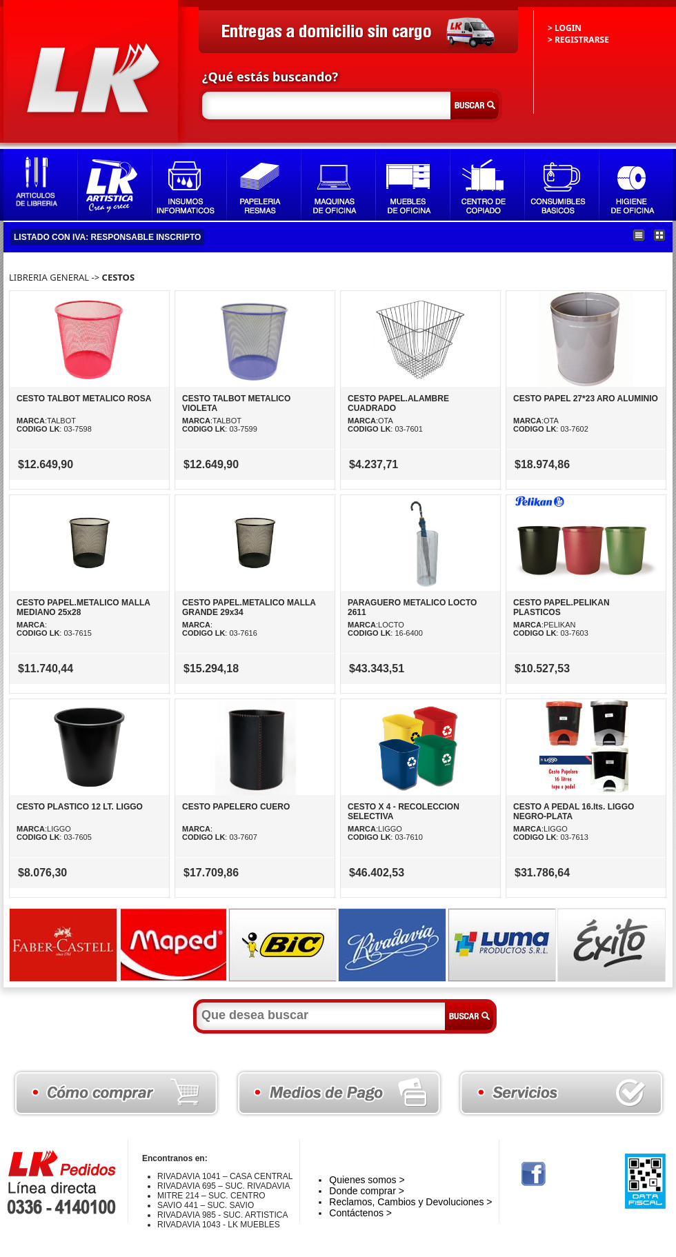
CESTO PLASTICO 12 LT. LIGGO (80, 807)
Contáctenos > (360, 1212)
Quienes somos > (366, 1179)
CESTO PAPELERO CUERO (236, 807)
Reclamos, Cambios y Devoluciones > (410, 1201)
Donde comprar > (366, 1190)
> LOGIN (564, 28)
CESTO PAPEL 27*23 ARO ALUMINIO (585, 398)
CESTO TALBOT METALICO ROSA (84, 398)
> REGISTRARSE (578, 40)
